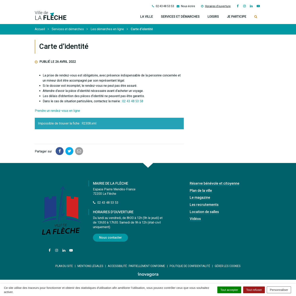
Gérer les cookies (228, 266)
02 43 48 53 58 (132, 101)
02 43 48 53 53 (105, 202)
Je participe (236, 16)
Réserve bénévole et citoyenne (214, 183)
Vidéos (195, 219)
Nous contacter (110, 237)
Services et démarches (180, 16)
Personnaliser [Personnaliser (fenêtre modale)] (279, 289)
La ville (146, 16)
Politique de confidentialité (190, 266)
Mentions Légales (90, 266)
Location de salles (204, 212)
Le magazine (200, 197)
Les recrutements (204, 204)
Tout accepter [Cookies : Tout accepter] (229, 289)
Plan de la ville (201, 190)
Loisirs (213, 16)
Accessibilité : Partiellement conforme (136, 266)
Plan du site (64, 266)
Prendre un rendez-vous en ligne (57, 111)
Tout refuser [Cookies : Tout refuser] (254, 289)
